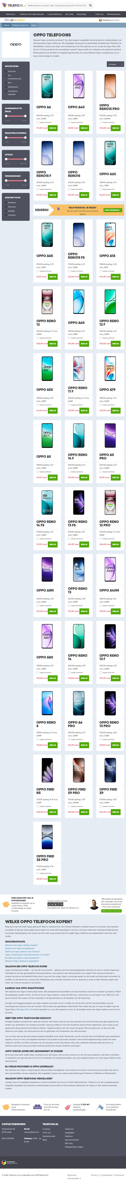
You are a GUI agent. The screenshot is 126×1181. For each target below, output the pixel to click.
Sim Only (69, 14)
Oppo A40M (109, 590)
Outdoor (12, 215)
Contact (46, 1129)
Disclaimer (119, 1175)
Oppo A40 (76, 107)
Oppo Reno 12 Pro (109, 523)
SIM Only (69, 1143)
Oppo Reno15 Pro (109, 107)
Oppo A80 (44, 657)
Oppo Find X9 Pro (77, 791)
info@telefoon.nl (31, 1132)
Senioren (12, 207)
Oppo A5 (43, 456)
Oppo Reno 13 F (109, 657)
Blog (45, 1140)
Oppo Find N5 (45, 791)
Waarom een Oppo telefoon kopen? (21, 945)
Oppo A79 (107, 389)
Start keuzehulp (112, 210)
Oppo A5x (44, 389)
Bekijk (52, 128)
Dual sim (12, 71)
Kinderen (12, 202)
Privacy (94, 1175)
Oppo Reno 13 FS (77, 523)
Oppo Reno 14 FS (46, 523)
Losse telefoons (55, 14)
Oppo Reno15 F (43, 174)
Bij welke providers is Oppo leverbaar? (22, 958)
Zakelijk (11, 211)
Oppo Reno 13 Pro (109, 724)
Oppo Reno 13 (77, 590)
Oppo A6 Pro (75, 724)
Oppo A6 (43, 107)
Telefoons (11, 14)
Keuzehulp (81, 14)
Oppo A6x (107, 174)
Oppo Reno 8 (46, 724)
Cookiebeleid (106, 1175)
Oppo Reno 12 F (109, 322)
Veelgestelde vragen (74, 1147)
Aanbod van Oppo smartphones (19, 948)
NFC (10, 83)
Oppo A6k (44, 256)
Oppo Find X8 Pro (45, 858)
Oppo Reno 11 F (77, 389)
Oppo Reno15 (74, 174)
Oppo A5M (45, 590)
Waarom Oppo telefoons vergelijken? (22, 961)
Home (6, 25)
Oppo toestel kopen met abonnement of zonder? (27, 954)
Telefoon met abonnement (32, 14)
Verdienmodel (49, 1136)
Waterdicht (13, 87)
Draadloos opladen (12, 93)
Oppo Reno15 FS (76, 255)
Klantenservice (113, 14)
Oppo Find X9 (108, 791)
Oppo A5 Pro (106, 456)
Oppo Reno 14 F (77, 456)
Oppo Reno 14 (77, 657)
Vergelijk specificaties (45, 122)
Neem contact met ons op (111, 911)
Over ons (99, 14)
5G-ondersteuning (14, 77)
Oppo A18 (107, 256)
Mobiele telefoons (20, 25)
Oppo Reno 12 (46, 322)
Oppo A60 (76, 323)
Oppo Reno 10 (25, 1009)
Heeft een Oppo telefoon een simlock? (22, 951)
